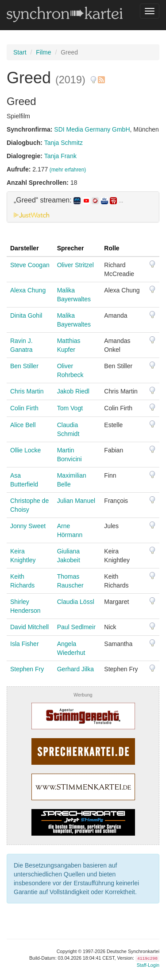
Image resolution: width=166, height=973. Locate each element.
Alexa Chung (28, 290)
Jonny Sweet (28, 525)
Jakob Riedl (73, 391)
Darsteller (24, 248)
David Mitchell (29, 627)
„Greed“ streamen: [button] (68, 200)
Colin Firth (24, 408)
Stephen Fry (27, 669)
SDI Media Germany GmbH (92, 129)
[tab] (83, 207)
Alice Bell (23, 424)
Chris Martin (26, 391)
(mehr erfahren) (68, 170)
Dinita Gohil (26, 315)
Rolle (111, 248)
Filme (43, 52)
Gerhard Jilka (75, 669)
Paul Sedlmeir (76, 627)
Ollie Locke (25, 450)
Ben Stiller (24, 366)
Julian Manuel (76, 500)
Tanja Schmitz (63, 142)
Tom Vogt (70, 408)
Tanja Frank (60, 156)
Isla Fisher (24, 643)
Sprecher (70, 248)
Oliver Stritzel (75, 265)
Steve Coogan (30, 265)
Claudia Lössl (75, 601)
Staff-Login (148, 965)
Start (20, 52)
